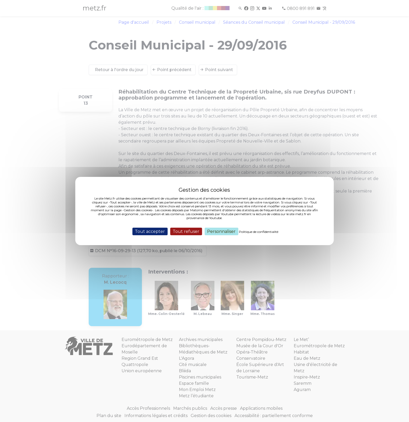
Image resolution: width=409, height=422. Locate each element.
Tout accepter (150, 231)
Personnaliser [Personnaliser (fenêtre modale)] (221, 231)
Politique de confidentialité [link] (258, 232)
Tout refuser (186, 231)
